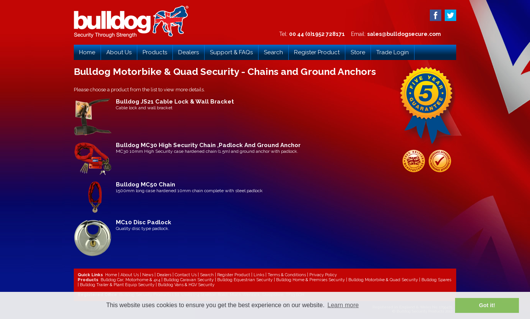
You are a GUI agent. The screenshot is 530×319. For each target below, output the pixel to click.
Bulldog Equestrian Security (245, 279)
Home (87, 52)
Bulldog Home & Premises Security (310, 279)
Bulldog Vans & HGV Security (186, 284)
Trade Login (392, 52)
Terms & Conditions (287, 274)
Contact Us (186, 274)
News (147, 274)
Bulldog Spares (436, 279)
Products (155, 52)
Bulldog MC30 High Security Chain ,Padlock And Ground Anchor (208, 145)
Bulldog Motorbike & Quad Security (383, 279)
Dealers (188, 52)
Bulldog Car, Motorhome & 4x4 (130, 279)
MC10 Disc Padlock (143, 222)
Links (259, 274)
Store (358, 52)
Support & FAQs (231, 52)
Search (273, 52)
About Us (119, 52)
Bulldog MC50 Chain (145, 184)
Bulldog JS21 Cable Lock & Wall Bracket (175, 101)
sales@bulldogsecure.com (404, 34)
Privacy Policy (323, 274)
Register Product (317, 52)
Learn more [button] (343, 305)
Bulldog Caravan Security (189, 279)
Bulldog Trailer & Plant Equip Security (117, 284)
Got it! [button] (487, 305)
